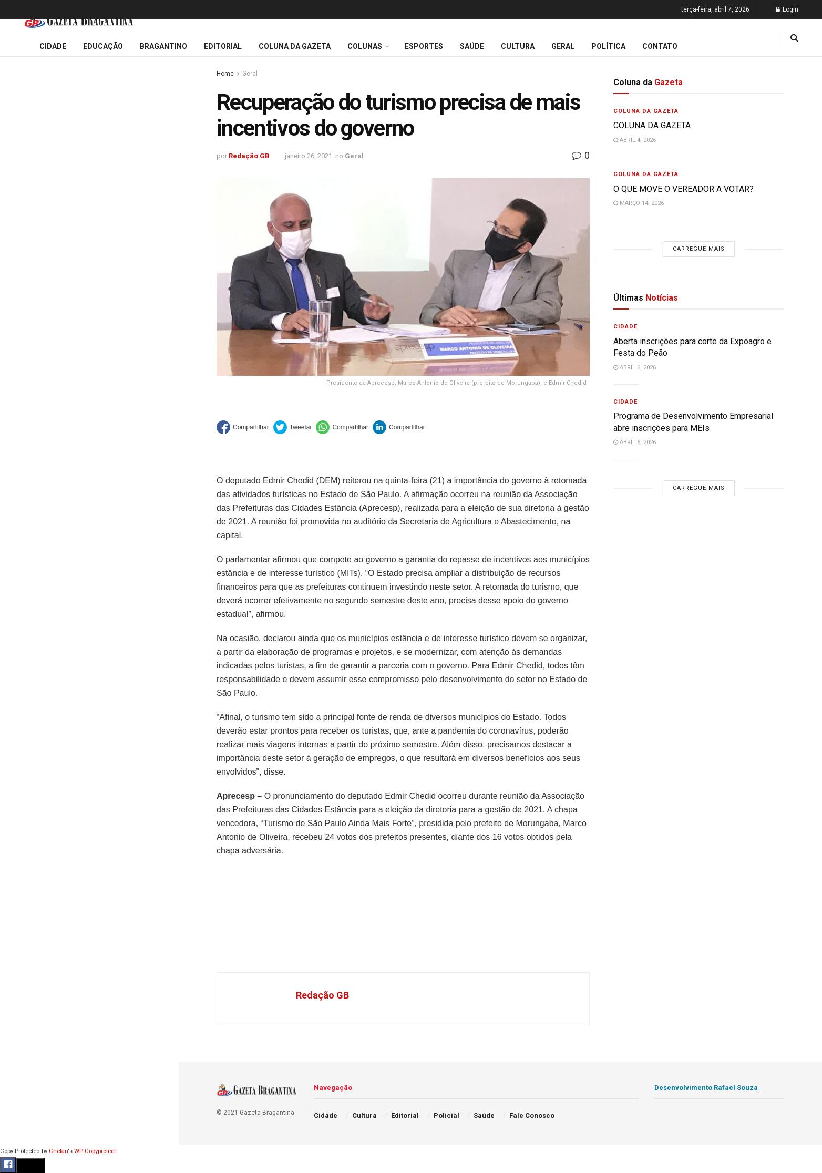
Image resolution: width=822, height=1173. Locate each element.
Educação (28, 360)
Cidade (23, 340)
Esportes (26, 440)
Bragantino (30, 420)
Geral (20, 541)
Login (787, 9)
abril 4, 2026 (634, 140)
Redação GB (249, 156)
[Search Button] (156, 640)
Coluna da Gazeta (41, 400)
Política (24, 501)
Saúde (22, 521)
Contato (659, 46)
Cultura (23, 461)
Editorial (25, 380)
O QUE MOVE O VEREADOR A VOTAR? (683, 189)
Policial (24, 481)
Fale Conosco (35, 561)
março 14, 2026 (638, 203)
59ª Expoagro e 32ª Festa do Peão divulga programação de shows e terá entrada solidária (87, 165)
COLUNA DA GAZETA (652, 125)
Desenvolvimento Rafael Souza (706, 1088)
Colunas (364, 46)
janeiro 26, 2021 (308, 156)
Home (225, 73)
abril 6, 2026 (634, 367)
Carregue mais (89, 257)
